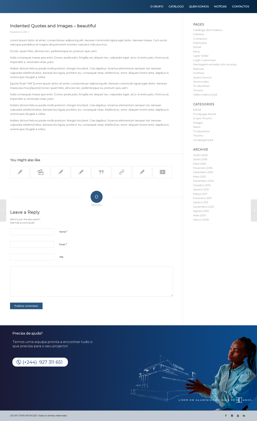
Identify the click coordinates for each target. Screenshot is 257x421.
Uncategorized (203, 140)
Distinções (200, 42)
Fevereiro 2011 (202, 198)
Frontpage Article (204, 114)
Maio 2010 (199, 215)
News (196, 126)
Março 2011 (200, 193)
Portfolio (198, 73)
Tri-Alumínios (201, 85)
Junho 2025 (200, 155)
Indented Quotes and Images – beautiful (53, 25)
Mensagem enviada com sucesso (215, 64)
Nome (63, 231)
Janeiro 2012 (201, 189)
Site (61, 257)
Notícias (198, 68)
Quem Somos (202, 77)
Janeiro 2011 (200, 202)
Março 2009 (201, 219)
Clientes (198, 34)
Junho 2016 (200, 159)
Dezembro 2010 (203, 206)
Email (63, 244)
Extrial (197, 47)
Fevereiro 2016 (202, 167)
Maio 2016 (199, 163)
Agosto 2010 (201, 211)
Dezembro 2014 (203, 180)
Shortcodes (201, 81)
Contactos (200, 38)
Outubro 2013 (202, 185)
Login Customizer (204, 60)
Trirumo (198, 90)
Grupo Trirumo (202, 118)
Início (196, 51)
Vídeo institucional (205, 94)
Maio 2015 (199, 176)
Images (198, 122)
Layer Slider (201, 55)
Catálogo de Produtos (207, 30)
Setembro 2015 (203, 172)
